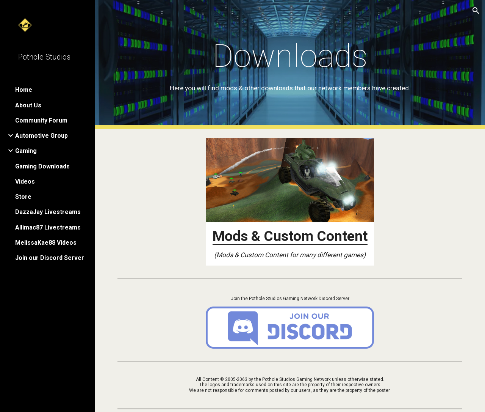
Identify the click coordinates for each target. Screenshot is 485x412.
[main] (290, 64)
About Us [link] (28, 105)
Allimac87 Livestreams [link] (48, 227)
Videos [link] (25, 181)
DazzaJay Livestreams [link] (48, 211)
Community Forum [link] (41, 120)
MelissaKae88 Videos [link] (46, 242)
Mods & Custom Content (290, 236)
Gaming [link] (26, 150)
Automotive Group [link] (41, 135)
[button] (476, 11)
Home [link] (23, 89)
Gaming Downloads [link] (42, 166)
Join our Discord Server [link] (49, 257)
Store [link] (23, 196)
